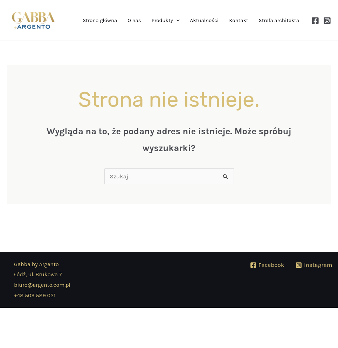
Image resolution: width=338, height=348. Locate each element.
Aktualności (204, 20)
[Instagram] (327, 20)
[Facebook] (315, 20)
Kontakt (238, 20)
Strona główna (100, 20)
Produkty (166, 20)
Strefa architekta (279, 20)
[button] (176, 20)
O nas (134, 20)
